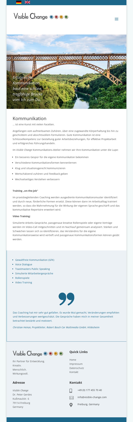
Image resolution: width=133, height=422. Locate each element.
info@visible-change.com (92, 397)
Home (72, 359)
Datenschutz (76, 368)
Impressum (76, 364)
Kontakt (73, 372)
